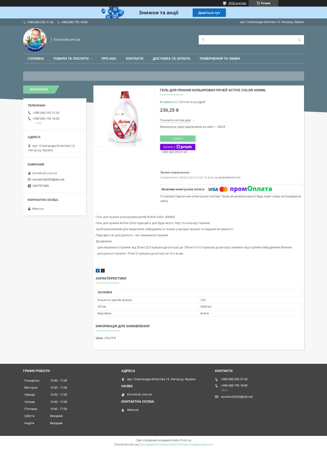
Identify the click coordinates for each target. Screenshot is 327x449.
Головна (36, 58)
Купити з (177, 147)
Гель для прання (107, 217)
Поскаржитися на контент (157, 444)
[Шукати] (299, 39)
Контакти (134, 58)
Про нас (109, 58)
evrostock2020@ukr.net (48, 179)
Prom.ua (185, 440)
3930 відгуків (237, 3)
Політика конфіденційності (195, 444)
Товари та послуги (71, 58)
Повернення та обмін (220, 58)
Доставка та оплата (172, 58)
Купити (178, 138)
